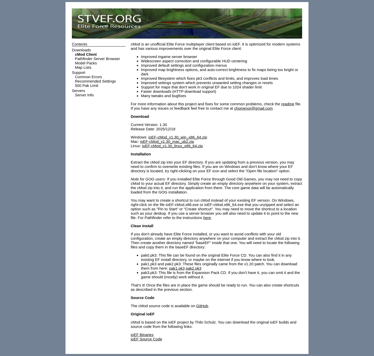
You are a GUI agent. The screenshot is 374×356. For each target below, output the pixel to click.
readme (287, 104)
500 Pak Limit (86, 85)
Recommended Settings (95, 81)
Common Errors (88, 77)
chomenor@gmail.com (253, 108)
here (207, 217)
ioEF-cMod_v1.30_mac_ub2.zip (167, 141)
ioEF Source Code (146, 339)
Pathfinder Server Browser (97, 58)
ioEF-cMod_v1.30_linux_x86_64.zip (172, 146)
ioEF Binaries (142, 334)
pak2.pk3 (193, 268)
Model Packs (86, 63)
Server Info (84, 95)
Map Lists (83, 67)
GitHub (202, 306)
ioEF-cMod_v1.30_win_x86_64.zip (177, 137)
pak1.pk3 (177, 268)
